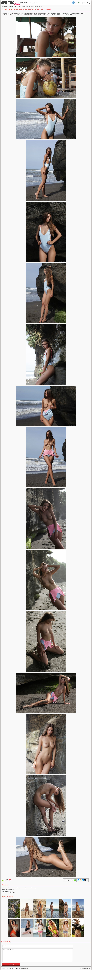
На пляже (33, 888)
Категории (24, 2)
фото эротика (17, 968)
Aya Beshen (11, 889)
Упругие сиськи (21, 888)
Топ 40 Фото (33, 2)
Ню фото (28, 888)
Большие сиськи (12, 888)
